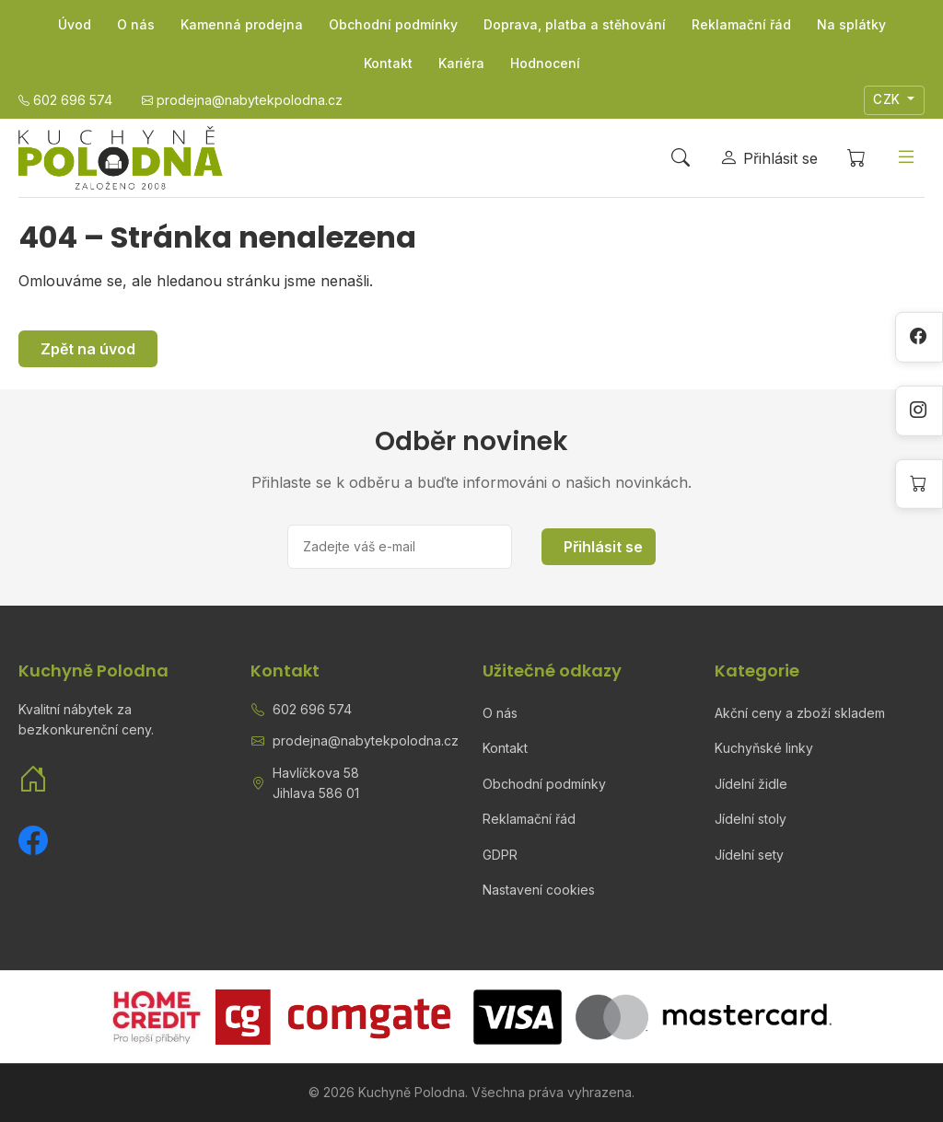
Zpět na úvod (88, 349)
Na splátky (851, 24)
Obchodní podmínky (393, 24)
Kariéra (461, 63)
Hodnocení (545, 63)
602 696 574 (312, 709)
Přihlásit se (603, 547)
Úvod (74, 24)
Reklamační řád (741, 24)
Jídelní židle (751, 784)
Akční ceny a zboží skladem (800, 713)
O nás (136, 24)
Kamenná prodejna (241, 24)
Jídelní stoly (750, 819)
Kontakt (388, 63)
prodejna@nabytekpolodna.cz (366, 740)
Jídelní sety (749, 854)
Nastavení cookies (539, 889)
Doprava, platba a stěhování (574, 24)
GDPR (500, 854)
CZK (888, 99)
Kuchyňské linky (764, 748)
